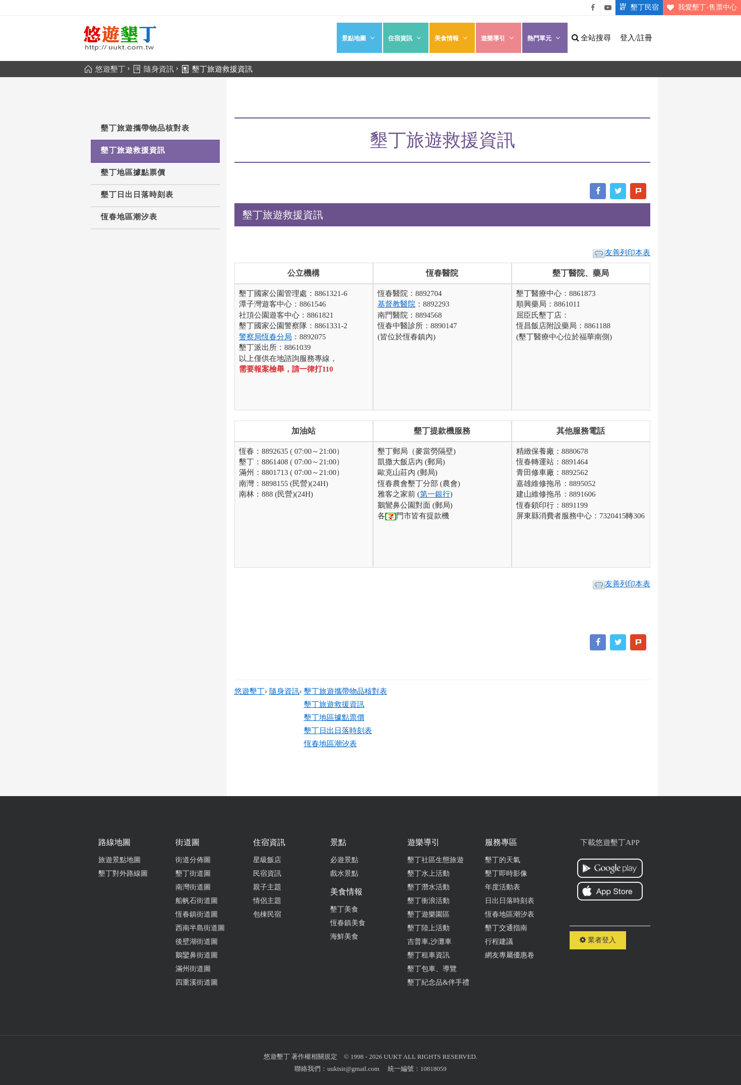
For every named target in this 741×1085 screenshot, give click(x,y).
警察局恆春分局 (265, 337)
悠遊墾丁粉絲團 (592, 7)
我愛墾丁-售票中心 (700, 7)
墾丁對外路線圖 (123, 873)
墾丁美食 (344, 909)
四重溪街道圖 (196, 982)
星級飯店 (267, 860)
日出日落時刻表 (509, 901)
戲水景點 (344, 873)
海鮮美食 (344, 936)
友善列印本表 (621, 253)
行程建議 (499, 941)
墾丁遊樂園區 (428, 914)
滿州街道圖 (193, 969)
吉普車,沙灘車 (429, 941)
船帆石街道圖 (196, 901)
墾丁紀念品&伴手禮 (438, 982)
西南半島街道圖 (200, 928)
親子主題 (267, 887)
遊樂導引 (498, 38)
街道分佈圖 (193, 860)
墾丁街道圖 (193, 873)
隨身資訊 (284, 691)
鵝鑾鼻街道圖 (196, 955)
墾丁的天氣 (502, 860)
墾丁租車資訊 (428, 955)
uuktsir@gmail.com (353, 1068)
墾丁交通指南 (506, 928)
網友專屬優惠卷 (509, 955)
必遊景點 (344, 860)
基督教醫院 (396, 304)
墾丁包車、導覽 (432, 969)
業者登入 (598, 940)
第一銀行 (435, 494)
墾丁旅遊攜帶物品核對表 (145, 128)
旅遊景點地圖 (119, 860)
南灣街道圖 (193, 887)
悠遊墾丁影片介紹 (607, 7)
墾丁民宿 (637, 7)
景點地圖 (359, 38)
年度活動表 (502, 887)
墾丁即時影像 (506, 873)
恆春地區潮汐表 (129, 217)
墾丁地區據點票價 (133, 172)
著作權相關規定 (314, 1056)
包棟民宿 (267, 914)
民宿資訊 (267, 873)
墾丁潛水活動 (428, 887)
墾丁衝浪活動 (428, 901)
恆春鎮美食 (347, 923)
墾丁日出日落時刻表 (137, 195)
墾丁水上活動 (428, 873)
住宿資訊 (405, 38)
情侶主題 (267, 901)
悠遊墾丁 (249, 691)
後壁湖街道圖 (196, 941)
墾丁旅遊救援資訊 (133, 150)
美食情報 (452, 38)
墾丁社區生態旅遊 (435, 860)
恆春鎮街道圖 (196, 914)
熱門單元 (545, 38)
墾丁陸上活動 (428, 928)
